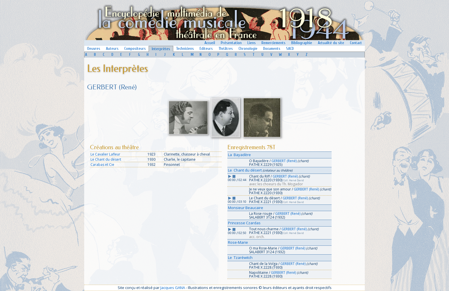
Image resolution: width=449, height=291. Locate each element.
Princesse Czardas (244, 222)
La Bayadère (239, 154)
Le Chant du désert (105, 159)
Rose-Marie (238, 242)
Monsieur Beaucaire (245, 207)
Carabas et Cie (102, 164)
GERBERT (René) (284, 160)
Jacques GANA (172, 287)
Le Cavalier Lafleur (105, 154)
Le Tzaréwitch (240, 257)
